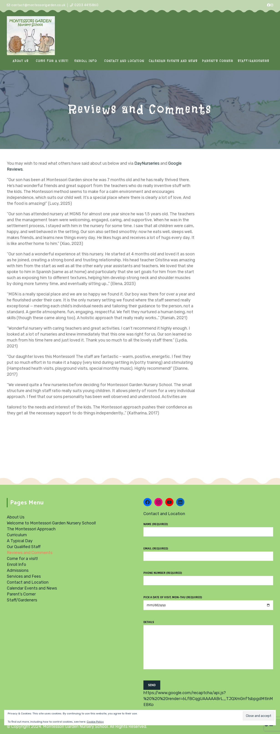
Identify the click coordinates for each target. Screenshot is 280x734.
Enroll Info (16, 564)
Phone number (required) (208, 577)
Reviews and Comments (29, 552)
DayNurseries (146, 163)
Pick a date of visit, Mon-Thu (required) (208, 601)
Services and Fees (24, 576)
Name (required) (208, 528)
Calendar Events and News (32, 588)
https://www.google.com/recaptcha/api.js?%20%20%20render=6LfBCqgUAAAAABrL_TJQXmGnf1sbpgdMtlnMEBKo (208, 698)
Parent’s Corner (21, 594)
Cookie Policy (95, 721)
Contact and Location (27, 582)
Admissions (17, 570)
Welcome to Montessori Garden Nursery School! (51, 523)
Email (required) (208, 552)
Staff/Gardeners (22, 600)
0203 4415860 (86, 5)
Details (208, 647)
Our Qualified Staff (24, 546)
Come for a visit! (22, 558)
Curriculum (17, 534)
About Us (15, 517)
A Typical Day (20, 540)
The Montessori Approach (31, 528)
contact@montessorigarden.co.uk (38, 5)
